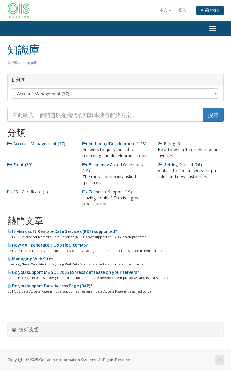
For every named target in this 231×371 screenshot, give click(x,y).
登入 (182, 10)
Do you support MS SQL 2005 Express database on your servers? (73, 272)
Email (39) (19, 164)
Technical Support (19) (107, 192)
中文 (165, 10)
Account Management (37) (36, 143)
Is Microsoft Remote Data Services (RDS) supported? (62, 231)
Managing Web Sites (30, 259)
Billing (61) (171, 143)
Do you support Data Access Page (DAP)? (49, 286)
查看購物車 (210, 10)
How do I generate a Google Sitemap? (47, 245)
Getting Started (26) (180, 164)
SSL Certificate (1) (27, 192)
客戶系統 (13, 62)
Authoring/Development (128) (114, 143)
